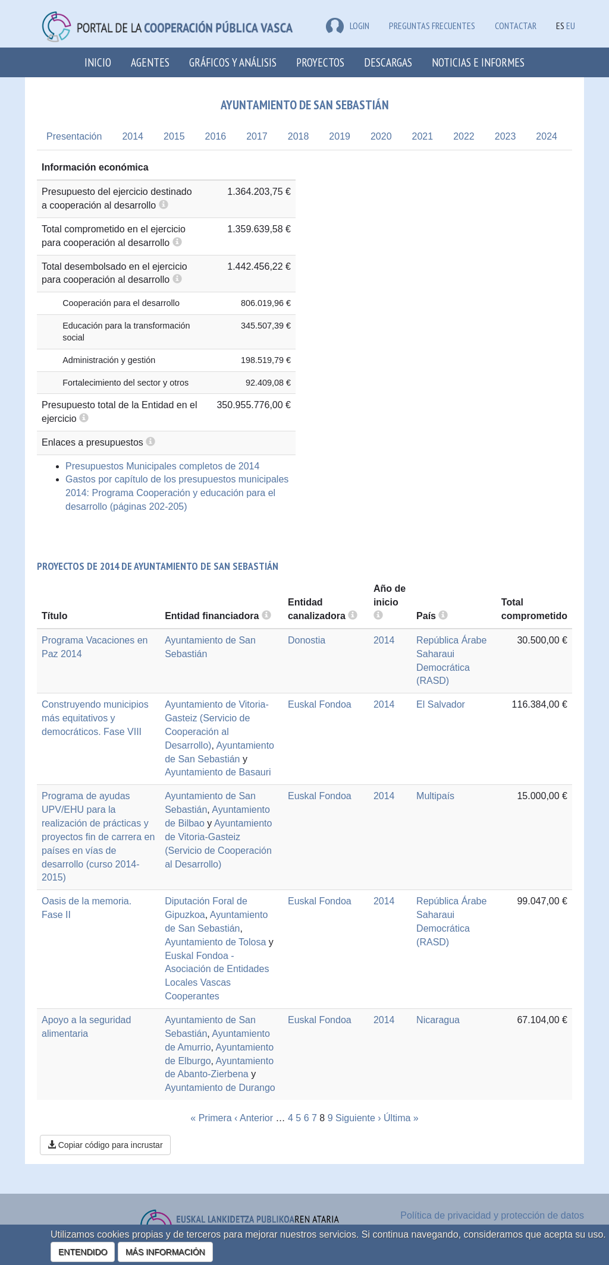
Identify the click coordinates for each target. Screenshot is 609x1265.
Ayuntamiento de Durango (220, 1088)
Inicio (97, 62)
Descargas (388, 62)
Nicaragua (438, 1020)
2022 (464, 136)
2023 (505, 136)
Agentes (150, 62)
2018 (298, 136)
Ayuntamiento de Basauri (218, 772)
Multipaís (435, 796)
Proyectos (320, 62)
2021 (423, 136)
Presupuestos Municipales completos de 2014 (162, 466)
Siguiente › (358, 1118)
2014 (132, 136)
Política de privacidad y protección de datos (492, 1215)
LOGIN (347, 25)
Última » (401, 1118)
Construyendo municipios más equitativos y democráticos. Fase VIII (95, 718)
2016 (216, 136)
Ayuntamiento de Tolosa (215, 942)
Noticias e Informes (478, 62)
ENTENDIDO (82, 1252)
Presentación (74, 136)
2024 (546, 136)
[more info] (378, 616)
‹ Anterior (253, 1118)
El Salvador (440, 704)
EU (570, 25)
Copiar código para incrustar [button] (105, 1145)
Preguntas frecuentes (432, 25)
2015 (174, 136)
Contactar (515, 25)
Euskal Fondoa (319, 704)
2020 (381, 136)
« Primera (210, 1118)
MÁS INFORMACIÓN (165, 1252)
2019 (339, 136)
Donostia (306, 640)
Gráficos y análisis (233, 62)
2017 (257, 136)
